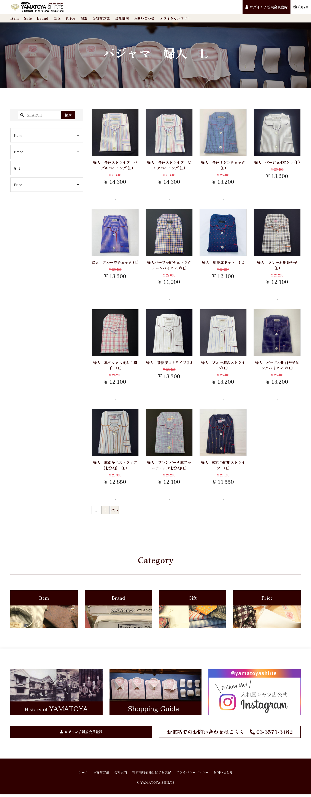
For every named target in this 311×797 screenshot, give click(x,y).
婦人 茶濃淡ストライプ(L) (169, 366)
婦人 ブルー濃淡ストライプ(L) (223, 366)
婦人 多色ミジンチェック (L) (223, 165)
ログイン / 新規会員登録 (269, 7)
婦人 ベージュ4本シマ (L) (277, 165)
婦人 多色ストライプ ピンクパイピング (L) (169, 165)
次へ (115, 512)
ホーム (78, 775)
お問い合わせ (144, 18)
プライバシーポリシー (194, 775)
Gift (57, 18)
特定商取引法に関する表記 (151, 775)
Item (14, 18)
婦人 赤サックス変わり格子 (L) (115, 366)
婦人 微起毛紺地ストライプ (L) (223, 467)
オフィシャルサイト (175, 18)
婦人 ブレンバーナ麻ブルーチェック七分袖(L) (169, 467)
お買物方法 (101, 18)
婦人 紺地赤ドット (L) (223, 263)
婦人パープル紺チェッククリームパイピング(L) (169, 266)
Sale (28, 18)
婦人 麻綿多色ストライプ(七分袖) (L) (115, 467)
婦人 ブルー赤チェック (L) (115, 266)
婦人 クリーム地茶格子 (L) (279, 266)
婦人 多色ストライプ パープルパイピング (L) (115, 165)
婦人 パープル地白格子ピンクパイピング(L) (277, 366)
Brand (42, 18)
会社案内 (122, 18)
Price (70, 18)
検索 (83, 18)
